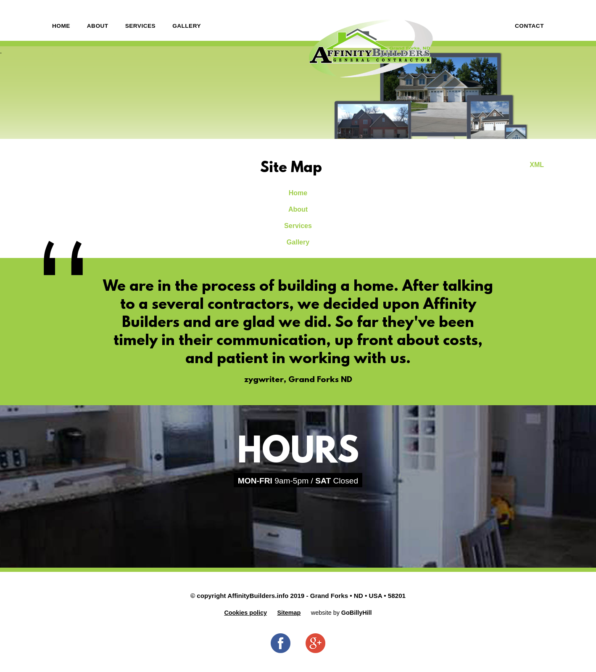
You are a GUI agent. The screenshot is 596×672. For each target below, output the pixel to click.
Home (61, 26)
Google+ (315, 643)
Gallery (186, 26)
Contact (529, 26)
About (97, 26)
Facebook (280, 643)
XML (537, 164)
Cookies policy (245, 612)
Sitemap (289, 612)
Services (140, 26)
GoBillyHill (356, 612)
